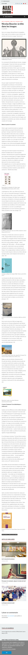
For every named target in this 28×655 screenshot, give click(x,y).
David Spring (5, 534)
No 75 (14, 21)
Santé (21, 21)
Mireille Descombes (13, 534)
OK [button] (6, 652)
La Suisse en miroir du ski (8, 603)
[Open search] (25, 16)
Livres (11, 21)
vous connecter (10, 615)
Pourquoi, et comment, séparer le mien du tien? (14, 581)
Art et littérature (5, 21)
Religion (18, 21)
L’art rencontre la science (8, 559)
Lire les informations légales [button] (9, 649)
